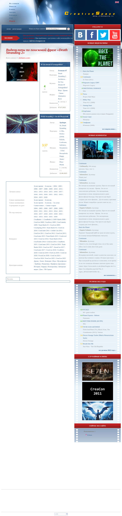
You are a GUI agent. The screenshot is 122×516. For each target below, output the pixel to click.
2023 (60, 194)
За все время (38, 186)
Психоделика (52, 266)
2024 (35, 197)
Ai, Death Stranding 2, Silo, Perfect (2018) (63, 130)
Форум (12, 21)
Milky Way (87, 100)
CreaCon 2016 (56, 244)
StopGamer (87, 111)
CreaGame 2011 (44, 230)
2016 (55, 192)
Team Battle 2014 (56, 239)
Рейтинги (13, 15)
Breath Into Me (88, 344)
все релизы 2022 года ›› (107, 350)
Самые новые (39, 205)
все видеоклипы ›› (109, 129)
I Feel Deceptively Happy (64, 153)
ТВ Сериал (48, 269)
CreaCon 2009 (55, 225)
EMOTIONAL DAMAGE (92, 88)
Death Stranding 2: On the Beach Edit (54, 116)
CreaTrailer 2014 (39, 241)
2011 (60, 189)
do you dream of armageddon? (52, 64)
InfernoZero (84, 174)
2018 (35, 194)
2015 (50, 192)
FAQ (11, 18)
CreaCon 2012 (50, 233)
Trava (85, 94)
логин (8, 29)
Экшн (42, 261)
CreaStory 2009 (50, 222)
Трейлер (38, 264)
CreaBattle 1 (38, 219)
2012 (35, 192)
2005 (60, 186)
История (37, 266)
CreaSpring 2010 (39, 228)
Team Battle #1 (44, 225)
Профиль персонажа (58, 264)
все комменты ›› (110, 275)
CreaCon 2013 (61, 233)
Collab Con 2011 (56, 230)
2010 (55, 189)
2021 (50, 194)
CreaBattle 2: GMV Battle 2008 (54, 219)
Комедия (48, 261)
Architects (61, 79)
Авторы (12, 12)
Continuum (87, 77)
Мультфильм (61, 261)
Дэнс (41, 269)
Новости (12, 6)
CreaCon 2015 (52, 241)
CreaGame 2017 (39, 250)
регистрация (16, 29)
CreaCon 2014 (43, 239)
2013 (40, 192)
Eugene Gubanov (85, 208)
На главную (14, 3)
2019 (40, 194)
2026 (45, 197)
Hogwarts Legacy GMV (91, 82)
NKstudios (83, 241)
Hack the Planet (88, 71)
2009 (50, 189)
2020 (45, 194)
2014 (45, 192)
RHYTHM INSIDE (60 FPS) (93, 321)
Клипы (12, 9)
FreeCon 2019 (54, 253)
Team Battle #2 (52, 228)
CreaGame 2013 (39, 236)
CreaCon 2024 (39, 258)
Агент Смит (87, 117)
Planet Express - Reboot (91, 315)
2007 (40, 189)
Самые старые (51, 205)
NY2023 (86, 310)
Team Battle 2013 (52, 236)
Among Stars (87, 105)
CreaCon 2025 (61, 258)
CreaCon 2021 (55, 255)
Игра (54, 261)
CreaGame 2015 (44, 244)
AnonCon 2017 (59, 247)
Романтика (46, 264)
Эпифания (86, 122)
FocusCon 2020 (44, 255)
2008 (45, 189)
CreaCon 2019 (43, 253)
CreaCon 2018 (51, 250)
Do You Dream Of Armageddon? (63, 84)
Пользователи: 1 (89, 431)
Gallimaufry (84, 166)
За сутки (56, 203)
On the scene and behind (91, 327)
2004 (55, 186)
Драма (36, 261)
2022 (55, 194)
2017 (60, 192)
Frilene (89, 435)
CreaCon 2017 (48, 247)
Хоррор (44, 266)
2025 (40, 197)
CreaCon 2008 (39, 222)
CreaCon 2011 (39, 233)
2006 (35, 189)
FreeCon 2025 (50, 258)
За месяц (48, 186)
